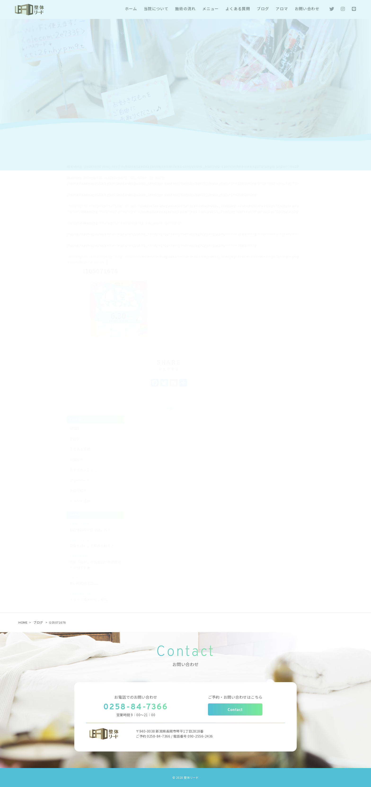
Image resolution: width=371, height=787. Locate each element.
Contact (235, 709)
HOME (22, 622)
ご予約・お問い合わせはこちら (235, 697)
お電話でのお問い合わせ (135, 697)
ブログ (38, 622)
